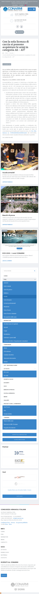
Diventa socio (8, 379)
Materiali (4, 555)
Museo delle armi (8, 421)
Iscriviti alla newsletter (19, 434)
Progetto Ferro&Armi (9, 427)
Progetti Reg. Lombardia (12, 403)
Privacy (13, 522)
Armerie (6, 283)
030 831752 (19, 32)
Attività (6, 368)
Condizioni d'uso (5, 522)
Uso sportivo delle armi (10, 317)
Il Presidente (7, 351)
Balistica (6, 293)
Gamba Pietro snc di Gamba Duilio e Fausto (19, 490)
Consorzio (7, 344)
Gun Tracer (7, 407)
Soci (5, 386)
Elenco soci (5, 552)
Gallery (6, 400)
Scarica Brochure (19, 439)
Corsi (5, 276)
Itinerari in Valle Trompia (11, 424)
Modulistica (7, 334)
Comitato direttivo (9, 355)
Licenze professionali (10, 303)
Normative (7, 320)
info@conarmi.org (18, 518)
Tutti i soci (20, 496)
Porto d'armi (7, 310)
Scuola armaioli (8, 173)
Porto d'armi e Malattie (10, 313)
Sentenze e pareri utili (10, 337)
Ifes (5, 410)
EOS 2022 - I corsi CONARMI (13, 253)
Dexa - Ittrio (8, 524)
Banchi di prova (8, 215)
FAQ (5, 279)
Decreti (6, 327)
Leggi (5, 331)
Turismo (6, 417)
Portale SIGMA (8, 414)
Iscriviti (4, 575)
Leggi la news (7, 260)
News (5, 396)
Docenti (6, 382)
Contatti (21, 5)
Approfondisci (7, 182)
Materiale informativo (10, 358)
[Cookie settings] (0, 593)
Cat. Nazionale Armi (10, 365)
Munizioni (6, 306)
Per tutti (6, 375)
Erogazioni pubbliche (22, 522)
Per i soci (6, 372)
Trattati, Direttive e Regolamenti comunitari (16, 341)
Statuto (6, 361)
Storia (5, 348)
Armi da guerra (8, 289)
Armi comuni (7, 286)
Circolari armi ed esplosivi (11, 324)
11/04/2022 (4, 230)
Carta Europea (8, 300)
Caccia (5, 296)
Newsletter (15, 5)
